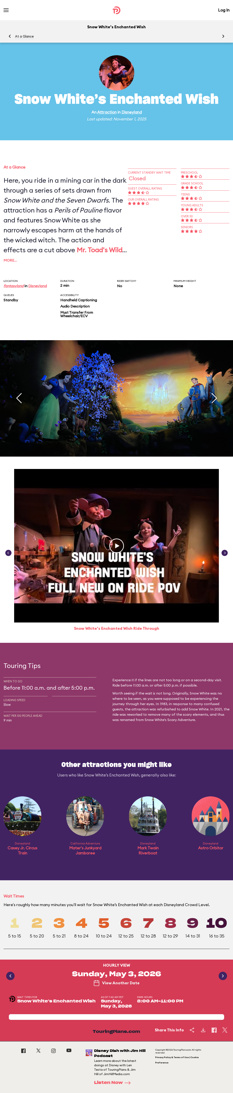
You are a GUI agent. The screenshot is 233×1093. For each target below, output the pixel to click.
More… (10, 260)
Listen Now (113, 1083)
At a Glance (24, 36)
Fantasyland (14, 286)
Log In (223, 10)
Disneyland (131, 112)
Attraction (107, 112)
